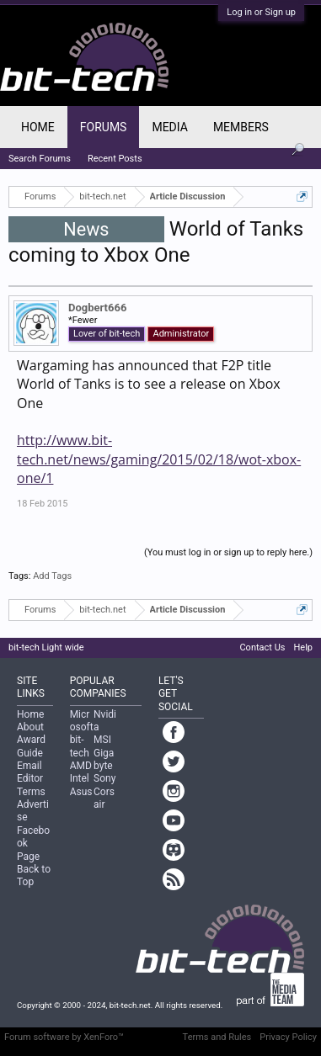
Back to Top (34, 875)
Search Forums (39, 158)
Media (169, 127)
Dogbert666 (97, 307)
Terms (31, 792)
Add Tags (52, 575)
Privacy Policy (288, 1037)
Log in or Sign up (261, 12)
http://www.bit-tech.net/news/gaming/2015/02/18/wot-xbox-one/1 (159, 459)
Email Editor (30, 772)
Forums (103, 127)
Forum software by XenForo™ (64, 1037)
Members (241, 127)
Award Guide (31, 746)
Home (38, 127)
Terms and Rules (217, 1037)
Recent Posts (115, 158)
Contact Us (262, 647)
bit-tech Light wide (46, 647)
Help (303, 647)
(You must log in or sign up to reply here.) (228, 552)
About (30, 727)
